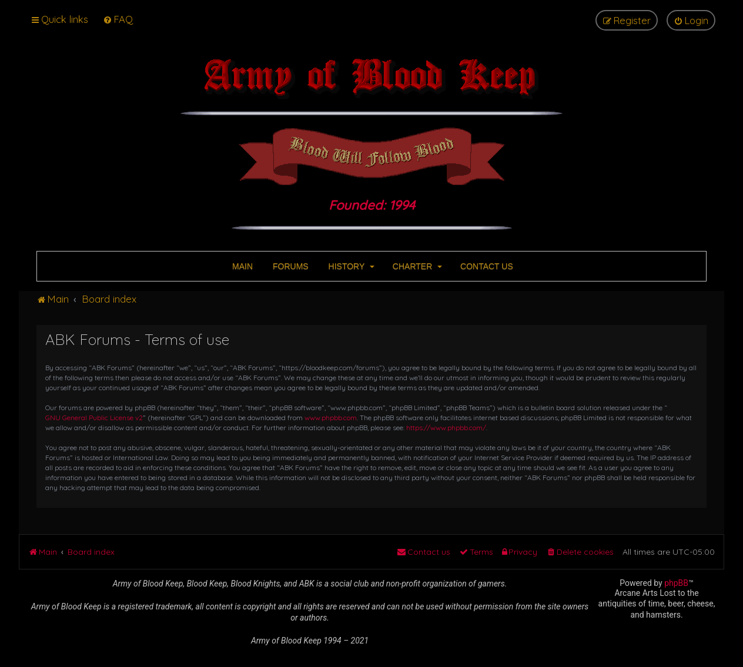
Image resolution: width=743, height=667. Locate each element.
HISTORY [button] (350, 266)
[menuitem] (118, 19)
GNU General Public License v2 (94, 417)
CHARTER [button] (416, 266)
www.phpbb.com (330, 417)
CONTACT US (485, 266)
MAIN (241, 266)
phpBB (676, 583)
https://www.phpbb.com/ (446, 427)
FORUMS (289, 266)
